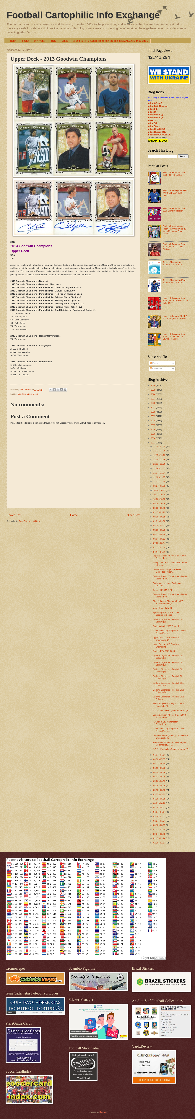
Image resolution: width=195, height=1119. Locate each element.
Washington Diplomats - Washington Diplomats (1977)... (169, 743)
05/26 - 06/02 (159, 781)
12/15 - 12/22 (159, 455)
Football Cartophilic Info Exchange (83, 15)
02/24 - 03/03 (159, 834)
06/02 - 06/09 (159, 777)
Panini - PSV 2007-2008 (164, 651)
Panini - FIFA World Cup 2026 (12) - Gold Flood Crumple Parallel (174, 336)
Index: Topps (154, 126)
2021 (153, 407)
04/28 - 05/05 (159, 799)
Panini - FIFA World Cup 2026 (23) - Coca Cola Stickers (174, 246)
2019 (153, 416)
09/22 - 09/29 (159, 508)
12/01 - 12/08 (159, 464)
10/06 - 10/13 (159, 499)
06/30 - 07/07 (159, 759)
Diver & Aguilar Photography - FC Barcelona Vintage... (168, 602)
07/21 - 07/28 (159, 547)
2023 (153, 399)
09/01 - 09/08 (159, 521)
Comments (156, 369)
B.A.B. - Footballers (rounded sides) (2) (170, 749)
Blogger (102, 1112)
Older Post (133, 515)
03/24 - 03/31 (159, 816)
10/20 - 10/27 (159, 490)
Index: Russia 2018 (157, 132)
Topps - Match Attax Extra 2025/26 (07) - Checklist (174, 281)
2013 (153, 443)
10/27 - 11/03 (159, 486)
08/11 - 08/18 (159, 534)
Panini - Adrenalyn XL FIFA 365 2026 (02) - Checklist (175, 317)
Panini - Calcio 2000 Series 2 (166, 626)
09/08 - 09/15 (159, 517)
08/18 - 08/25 (159, 530)
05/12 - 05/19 (159, 790)
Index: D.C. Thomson (158, 106)
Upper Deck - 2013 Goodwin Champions (166, 645)
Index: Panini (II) (155, 118)
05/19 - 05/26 (159, 785)
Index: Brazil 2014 (156, 129)
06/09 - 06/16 (159, 772)
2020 (153, 412)
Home (13, 40)
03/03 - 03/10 (159, 829)
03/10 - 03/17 (159, 825)
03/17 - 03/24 (159, 821)
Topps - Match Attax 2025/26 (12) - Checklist (173, 263)
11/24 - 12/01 (159, 468)
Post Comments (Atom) (29, 521)
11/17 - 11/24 (159, 473)
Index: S (152, 120)
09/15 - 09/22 (159, 512)
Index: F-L (152, 109)
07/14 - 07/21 (159, 552)
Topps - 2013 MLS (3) (163, 590)
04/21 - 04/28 (159, 803)
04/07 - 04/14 (159, 812)
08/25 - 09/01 (159, 525)
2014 (153, 438)
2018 (153, 421)
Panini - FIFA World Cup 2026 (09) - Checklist (174, 173)
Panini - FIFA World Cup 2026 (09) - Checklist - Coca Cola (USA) (175, 300)
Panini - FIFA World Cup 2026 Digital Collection (174, 209)
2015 (153, 434)
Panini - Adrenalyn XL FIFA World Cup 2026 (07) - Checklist (175, 192)
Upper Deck (32, 394)
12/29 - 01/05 (159, 446)
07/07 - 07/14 (159, 755)
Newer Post (13, 515)
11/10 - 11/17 (159, 477)
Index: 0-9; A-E (155, 103)
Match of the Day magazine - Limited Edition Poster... (169, 632)
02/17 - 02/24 (159, 838)
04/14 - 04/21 (159, 807)
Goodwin (22, 394)
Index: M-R (153, 112)
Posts (154, 363)
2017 (153, 425)
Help (53, 40)
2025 (153, 390)
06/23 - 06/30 (159, 763)
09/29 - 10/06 (159, 503)
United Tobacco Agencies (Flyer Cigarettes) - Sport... (167, 570)
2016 (153, 429)
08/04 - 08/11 (159, 539)
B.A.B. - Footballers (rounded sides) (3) (170, 710)
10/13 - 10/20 (159, 495)
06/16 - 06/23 (159, 768)
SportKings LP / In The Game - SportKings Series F (167, 613)
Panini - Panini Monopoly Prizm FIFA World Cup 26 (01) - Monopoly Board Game (174, 230)
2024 (153, 394)
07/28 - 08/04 (159, 543)
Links (65, 40)
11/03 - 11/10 (159, 481)
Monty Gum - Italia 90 (162, 608)
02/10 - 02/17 (159, 843)
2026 (153, 385)
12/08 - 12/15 (159, 459)
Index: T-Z (152, 123)
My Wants (40, 40)
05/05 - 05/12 (159, 794)
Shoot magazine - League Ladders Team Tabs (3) (168, 704)
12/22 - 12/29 (159, 451)
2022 (153, 403)
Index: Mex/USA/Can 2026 (160, 135)
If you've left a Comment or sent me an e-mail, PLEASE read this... (110, 40)
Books (25, 40)
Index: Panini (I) (155, 115)
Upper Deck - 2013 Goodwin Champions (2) (166, 638)
